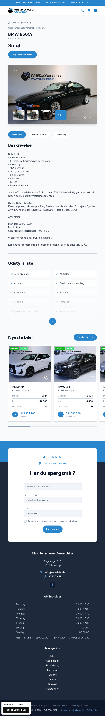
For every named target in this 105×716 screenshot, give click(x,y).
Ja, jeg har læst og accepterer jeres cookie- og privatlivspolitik (55, 521)
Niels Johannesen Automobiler (22, 28)
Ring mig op (52, 529)
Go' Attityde (92, 710)
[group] (52, 94)
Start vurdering (16, 710)
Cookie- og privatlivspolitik (72, 710)
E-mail (26, 508)
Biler (41, 28)
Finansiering (60, 134)
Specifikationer (39, 134)
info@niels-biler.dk (52, 463)
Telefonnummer (30, 495)
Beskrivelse (17, 134)
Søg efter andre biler (22, 54)
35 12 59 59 (52, 457)
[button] (85, 118)
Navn (26, 481)
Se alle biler (85, 337)
